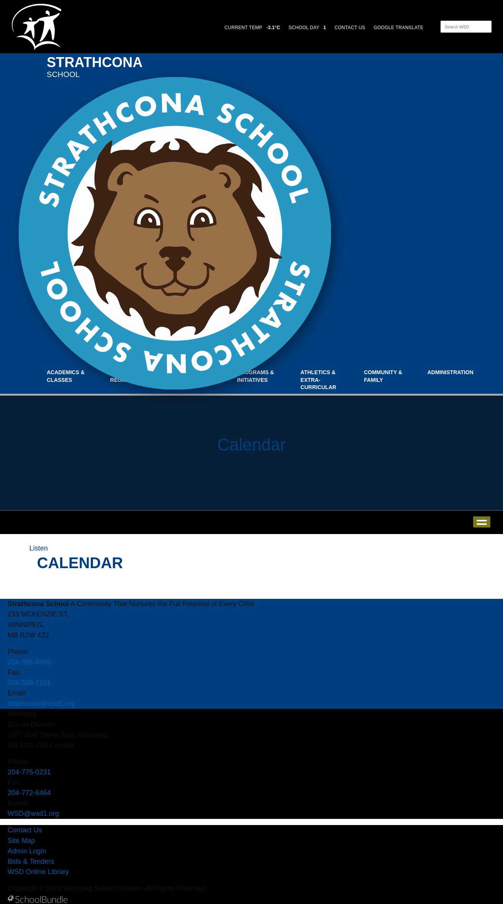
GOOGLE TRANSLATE (399, 27)
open (481, 522)
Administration (450, 372)
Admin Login (27, 851)
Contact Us (25, 830)
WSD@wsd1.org (33, 813)
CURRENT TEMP (252, 27)
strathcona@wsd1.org (41, 703)
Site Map (21, 841)
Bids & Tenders (31, 861)
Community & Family (383, 376)
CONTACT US (349, 27)
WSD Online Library (38, 872)
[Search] (459, 27)
